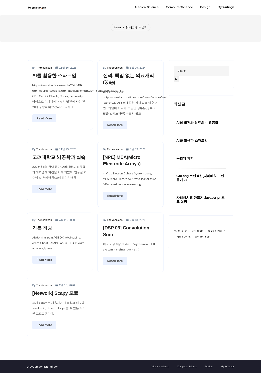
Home (117, 27)
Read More (44, 118)
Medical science (160, 366)
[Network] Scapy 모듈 (55, 293)
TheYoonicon (44, 67)
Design (209, 366)
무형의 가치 (185, 158)
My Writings (227, 366)
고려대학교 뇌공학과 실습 (59, 157)
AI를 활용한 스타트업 (54, 75)
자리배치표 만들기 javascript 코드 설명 (200, 199)
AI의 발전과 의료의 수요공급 (197, 123)
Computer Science (187, 366)
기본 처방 (42, 228)
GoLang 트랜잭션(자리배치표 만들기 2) (200, 178)
